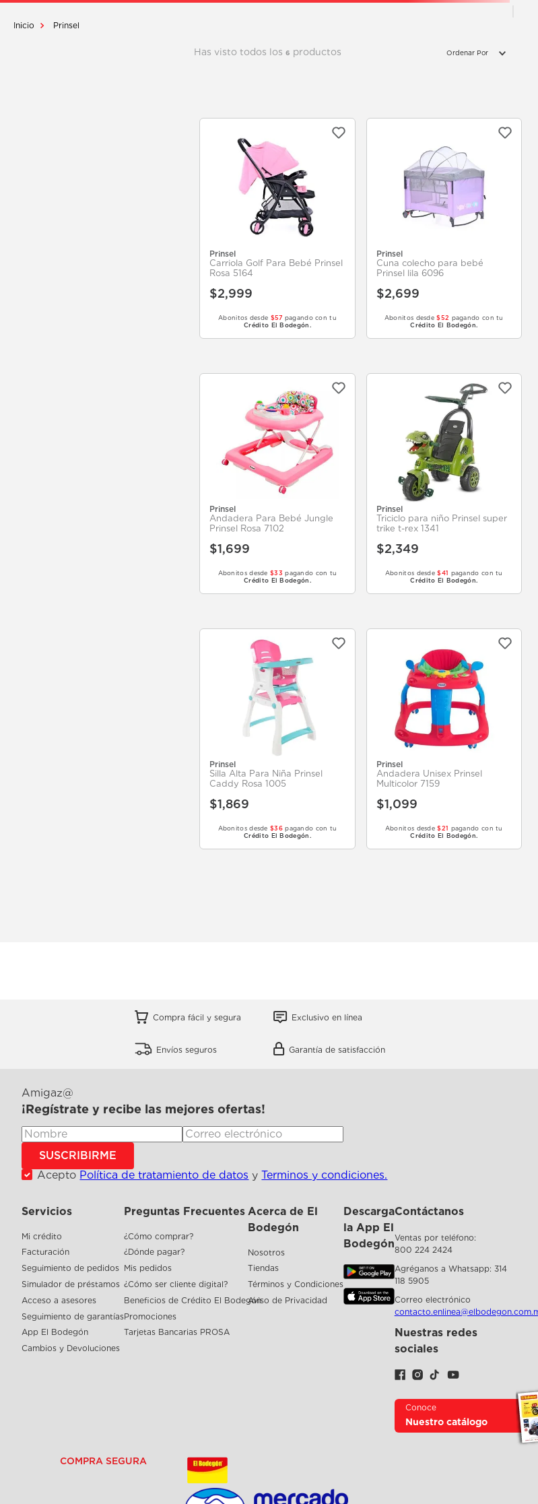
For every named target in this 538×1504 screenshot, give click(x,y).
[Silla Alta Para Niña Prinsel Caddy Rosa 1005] (277, 739)
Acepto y (212, 1175)
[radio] (492, 11)
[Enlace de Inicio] (24, 25)
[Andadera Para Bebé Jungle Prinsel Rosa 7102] (277, 483)
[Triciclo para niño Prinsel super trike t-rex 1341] (444, 483)
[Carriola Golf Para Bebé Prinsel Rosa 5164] (277, 228)
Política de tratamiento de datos (163, 1175)
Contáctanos (429, 1211)
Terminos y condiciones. (324, 1175)
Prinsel (66, 25)
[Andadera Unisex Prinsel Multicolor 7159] (444, 739)
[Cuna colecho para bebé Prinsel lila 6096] (444, 228)
